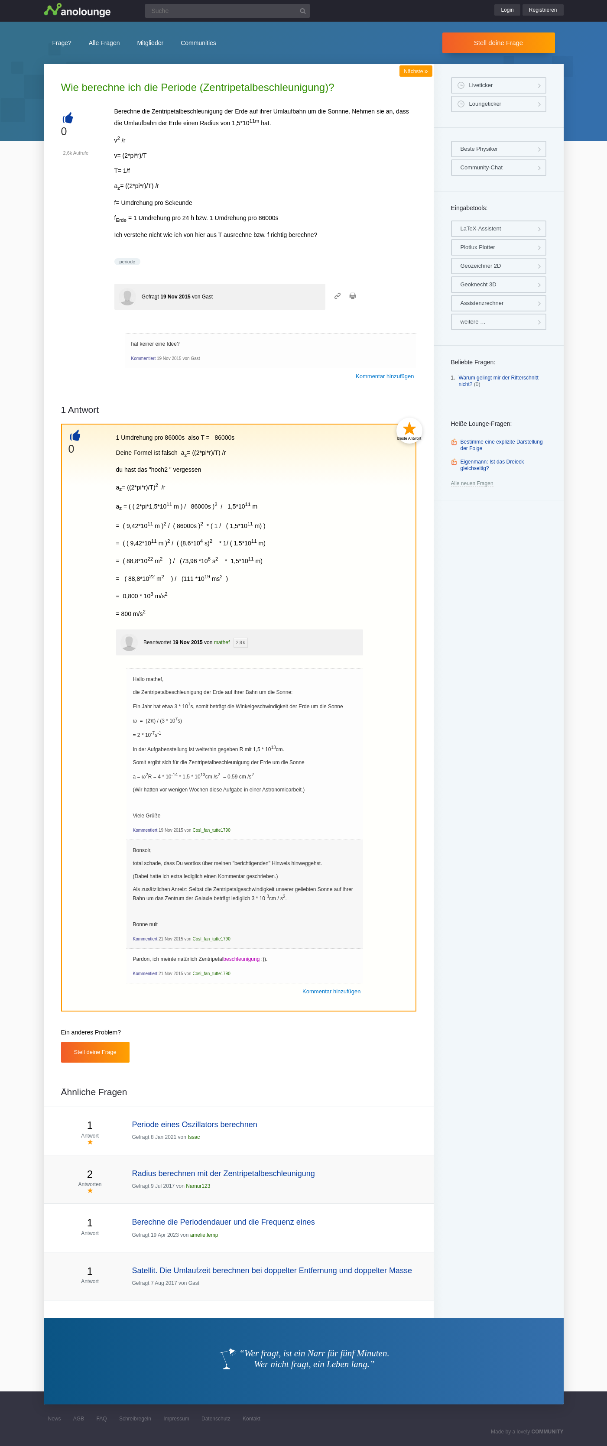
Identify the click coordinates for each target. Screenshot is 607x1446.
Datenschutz (215, 1419)
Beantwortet (157, 642)
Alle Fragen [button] (104, 42)
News (54, 1419)
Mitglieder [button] (150, 42)
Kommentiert (143, 358)
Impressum (176, 1419)
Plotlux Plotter (478, 247)
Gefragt (150, 297)
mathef (222, 642)
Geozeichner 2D (481, 266)
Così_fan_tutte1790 (211, 830)
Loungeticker (485, 104)
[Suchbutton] (303, 11)
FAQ (102, 1419)
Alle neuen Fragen (472, 483)
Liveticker (481, 85)
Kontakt (251, 1419)
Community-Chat (482, 167)
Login (507, 10)
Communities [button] (198, 42)
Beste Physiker (479, 149)
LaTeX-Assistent (481, 228)
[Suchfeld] (227, 11)
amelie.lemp (204, 1235)
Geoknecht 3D (479, 284)
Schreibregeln (135, 1419)
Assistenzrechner (482, 303)
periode (128, 261)
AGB (78, 1419)
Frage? (61, 42)
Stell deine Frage (498, 42)
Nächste (416, 71)
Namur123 (198, 1186)
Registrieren (543, 10)
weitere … (473, 321)
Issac (194, 1137)
